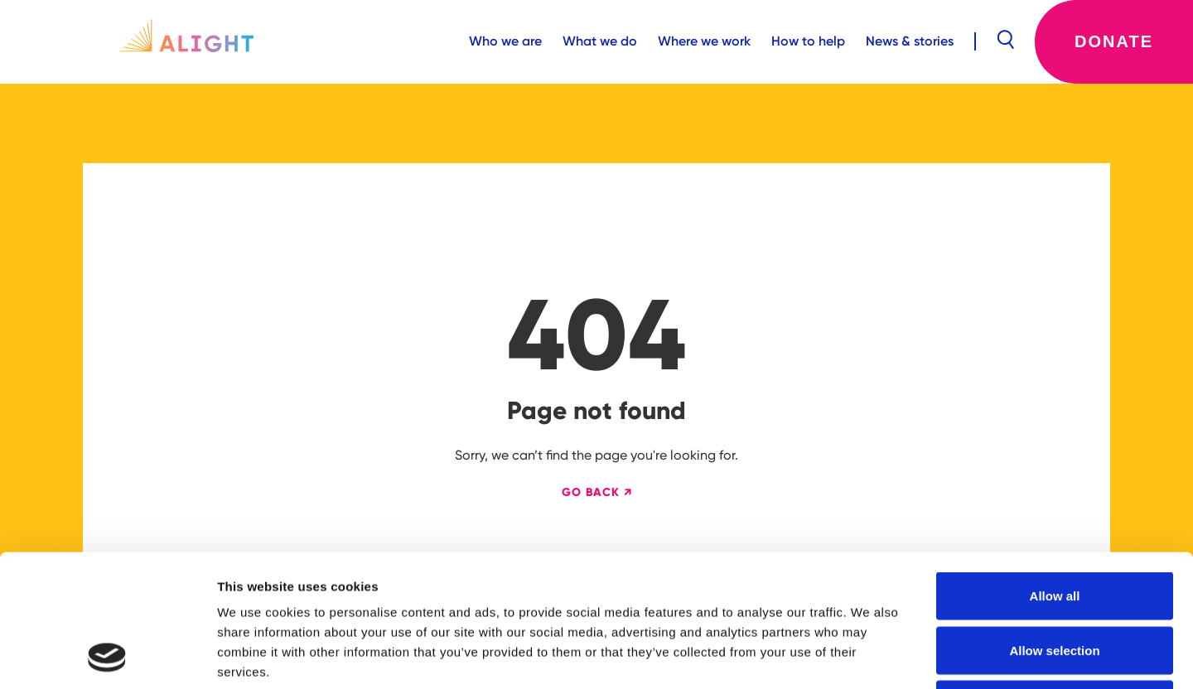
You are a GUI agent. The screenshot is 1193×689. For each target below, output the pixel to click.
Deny (1055, 580)
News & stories (910, 41)
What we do (600, 41)
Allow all (1055, 472)
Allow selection (1054, 526)
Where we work (704, 41)
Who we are (505, 41)
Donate (1114, 41)
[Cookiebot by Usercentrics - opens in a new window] (107, 656)
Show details (869, 656)
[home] (186, 41)
